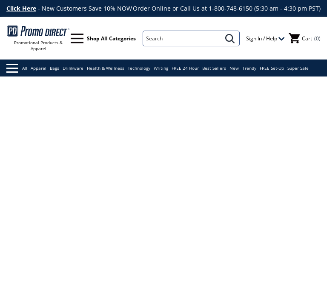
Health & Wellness (105, 68)
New (234, 68)
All (16, 68)
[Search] (182, 38)
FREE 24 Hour (185, 68)
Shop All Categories (103, 38)
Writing (161, 68)
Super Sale (298, 68)
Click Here (21, 8)
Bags (54, 68)
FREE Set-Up (272, 68)
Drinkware (73, 68)
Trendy (249, 68)
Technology (139, 68)
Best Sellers (214, 68)
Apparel (38, 68)
